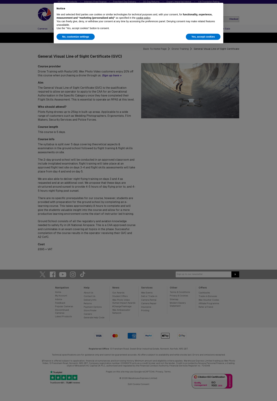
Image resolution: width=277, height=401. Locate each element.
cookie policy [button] (143, 17)
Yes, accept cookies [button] (203, 36)
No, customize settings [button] (75, 36)
